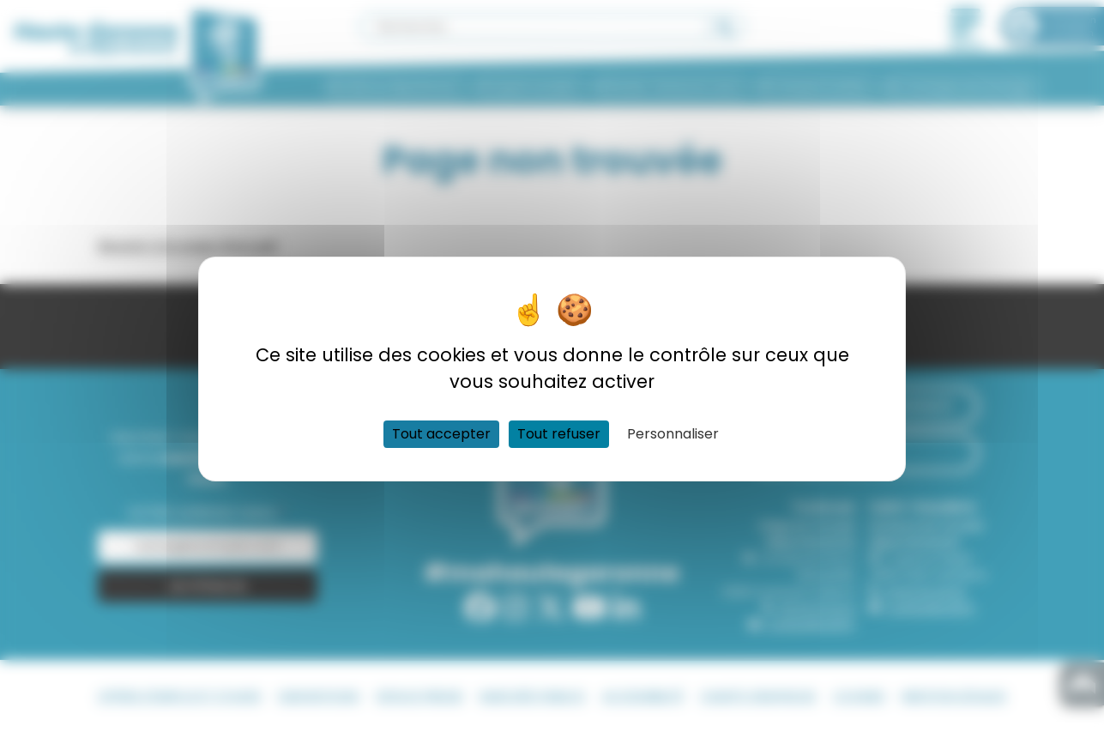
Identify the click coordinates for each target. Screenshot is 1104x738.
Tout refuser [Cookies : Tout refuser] (558, 434)
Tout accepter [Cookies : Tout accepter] (441, 434)
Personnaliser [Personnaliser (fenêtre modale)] (673, 434)
